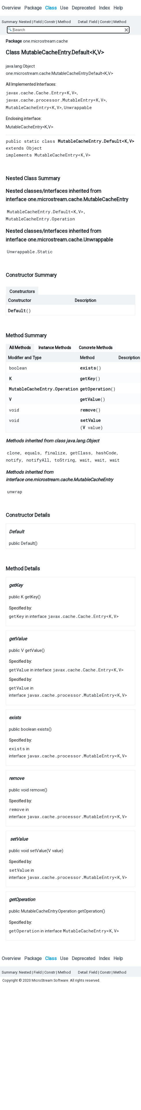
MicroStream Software (50, 980)
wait (85, 460)
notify (13, 460)
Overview (11, 8)
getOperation (95, 389)
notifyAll (37, 460)
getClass (80, 453)
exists (88, 368)
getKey (87, 378)
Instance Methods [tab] (55, 347)
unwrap (14, 491)
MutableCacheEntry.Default (39, 211)
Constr (49, 22)
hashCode (106, 453)
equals (32, 453)
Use (64, 8)
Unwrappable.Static (30, 251)
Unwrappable (78, 107)
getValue (90, 399)
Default (17, 310)
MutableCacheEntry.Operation (40, 219)
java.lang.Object (20, 66)
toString (64, 460)
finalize (55, 453)
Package (33, 8)
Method (64, 22)
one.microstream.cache (45, 41)
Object (34, 148)
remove (88, 410)
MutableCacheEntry (27, 107)
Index (104, 8)
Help (118, 8)
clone (13, 453)
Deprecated (83, 8)
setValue (90, 420)
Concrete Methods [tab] (96, 347)
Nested (25, 22)
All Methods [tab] (20, 347)
